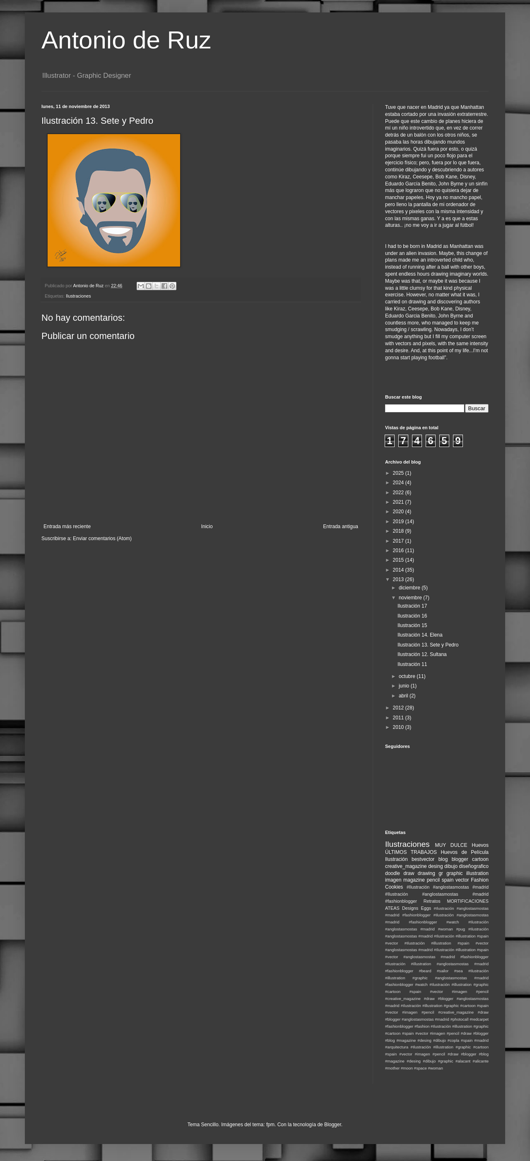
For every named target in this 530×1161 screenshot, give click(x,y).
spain (448, 880)
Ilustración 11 (412, 664)
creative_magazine (406, 866)
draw (408, 873)
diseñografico (474, 866)
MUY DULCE (451, 845)
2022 (399, 492)
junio (405, 686)
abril (404, 696)
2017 (399, 541)
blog (443, 859)
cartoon (480, 859)
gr (440, 873)
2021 (399, 502)
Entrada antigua (340, 526)
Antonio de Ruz (126, 40)
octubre (408, 676)
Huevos (480, 845)
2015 (399, 560)
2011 (399, 718)
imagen (393, 880)
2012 (399, 708)
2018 (399, 531)
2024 (399, 483)
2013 (399, 579)
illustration (477, 873)
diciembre (410, 588)
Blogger (332, 1124)
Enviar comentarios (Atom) (102, 538)
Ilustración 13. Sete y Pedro (428, 645)
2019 (399, 521)
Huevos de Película (465, 852)
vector (462, 880)
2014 (399, 570)
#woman (435, 1068)
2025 (399, 473)
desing (435, 866)
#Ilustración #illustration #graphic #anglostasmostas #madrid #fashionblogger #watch (437, 978)
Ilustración (396, 859)
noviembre (411, 598)
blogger (460, 859)
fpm (270, 1124)
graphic (454, 873)
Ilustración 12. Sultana (422, 654)
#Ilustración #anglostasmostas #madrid (448, 887)
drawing (426, 873)
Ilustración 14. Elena (420, 635)
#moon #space (414, 1068)
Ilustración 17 (412, 606)
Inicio (207, 526)
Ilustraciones (78, 295)
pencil (433, 880)
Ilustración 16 (412, 616)
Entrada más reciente (67, 526)
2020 (399, 511)
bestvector (423, 859)
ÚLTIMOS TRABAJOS (411, 852)
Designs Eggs (416, 908)
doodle (392, 873)
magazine (414, 880)
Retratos (432, 901)
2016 (399, 550)
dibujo (451, 866)
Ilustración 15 (412, 625)
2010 (399, 727)
